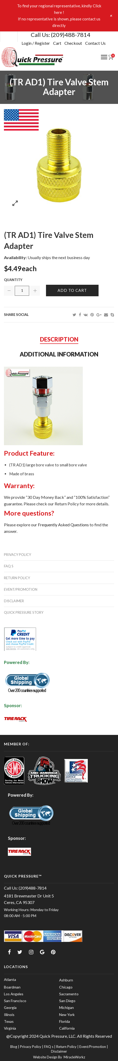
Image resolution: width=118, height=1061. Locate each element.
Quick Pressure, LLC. (57, 1036)
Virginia (10, 1028)
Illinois (9, 1014)
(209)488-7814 (70, 34)
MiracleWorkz (74, 1057)
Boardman (12, 987)
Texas (9, 1021)
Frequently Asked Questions (63, 524)
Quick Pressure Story (23, 612)
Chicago (66, 987)
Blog (13, 1047)
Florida (64, 1021)
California (67, 1028)
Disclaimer (14, 601)
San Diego (67, 1000)
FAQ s (8, 566)
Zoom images (15, 203)
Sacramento (69, 994)
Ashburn (66, 980)
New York (67, 1014)
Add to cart (72, 290)
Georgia (10, 1007)
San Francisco (15, 1000)
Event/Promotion (20, 589)
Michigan (66, 1007)
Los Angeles (13, 994)
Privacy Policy (17, 554)
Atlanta (10, 979)
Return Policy (17, 578)
